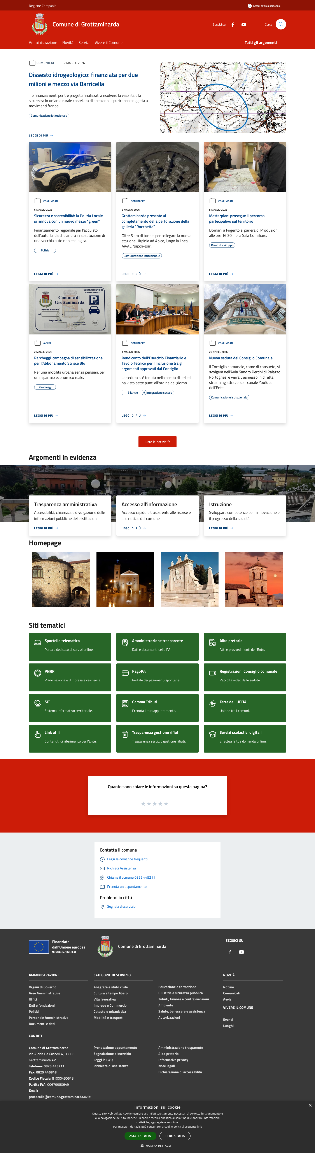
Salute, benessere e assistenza (181, 1011)
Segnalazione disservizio (112, 1053)
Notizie (228, 987)
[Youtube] (242, 24)
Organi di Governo (42, 987)
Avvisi (42, 343)
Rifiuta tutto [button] (175, 1136)
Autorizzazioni (169, 1017)
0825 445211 (54, 1066)
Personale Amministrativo (48, 1017)
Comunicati (46, 63)
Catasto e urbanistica (110, 1011)
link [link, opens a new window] (199, 1127)
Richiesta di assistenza (111, 1065)
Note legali (166, 1065)
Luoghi (228, 1025)
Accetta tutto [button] (140, 1136)
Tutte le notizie (157, 441)
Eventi (228, 1019)
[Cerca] (281, 24)
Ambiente (165, 1005)
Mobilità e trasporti (108, 1017)
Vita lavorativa (105, 999)
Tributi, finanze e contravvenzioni (183, 999)
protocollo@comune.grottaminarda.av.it (60, 1096)
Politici (34, 1011)
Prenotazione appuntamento (115, 1047)
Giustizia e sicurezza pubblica (180, 992)
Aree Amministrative (44, 993)
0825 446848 (46, 1072)
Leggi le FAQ (103, 1059)
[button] (157, 1145)
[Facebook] (231, 24)
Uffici (33, 999)
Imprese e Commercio (110, 1005)
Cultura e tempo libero (111, 993)
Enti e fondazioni (42, 1005)
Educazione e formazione (177, 986)
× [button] (310, 1105)
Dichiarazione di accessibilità (180, 1072)
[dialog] (157, 1127)
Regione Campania (42, 5)
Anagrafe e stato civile (111, 987)
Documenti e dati (42, 1023)
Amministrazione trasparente (180, 1047)
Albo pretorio (168, 1053)
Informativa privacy (173, 1059)
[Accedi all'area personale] (264, 6)
